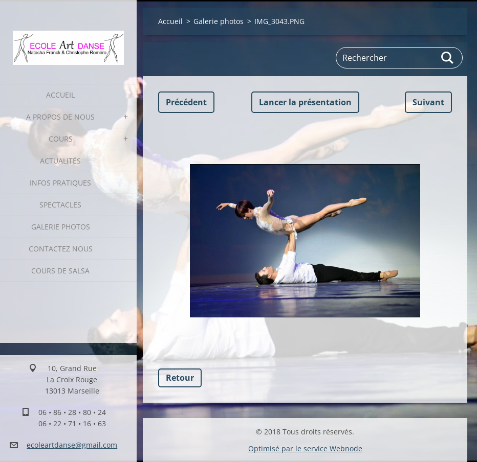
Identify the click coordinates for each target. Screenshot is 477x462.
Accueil (60, 95)
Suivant (428, 102)
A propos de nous (60, 117)
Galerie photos (60, 227)
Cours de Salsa (60, 270)
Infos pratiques (60, 183)
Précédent (186, 102)
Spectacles (60, 205)
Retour (180, 377)
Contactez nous (61, 248)
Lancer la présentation (305, 102)
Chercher (447, 57)
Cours (61, 139)
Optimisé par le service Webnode (305, 448)
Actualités (60, 161)
